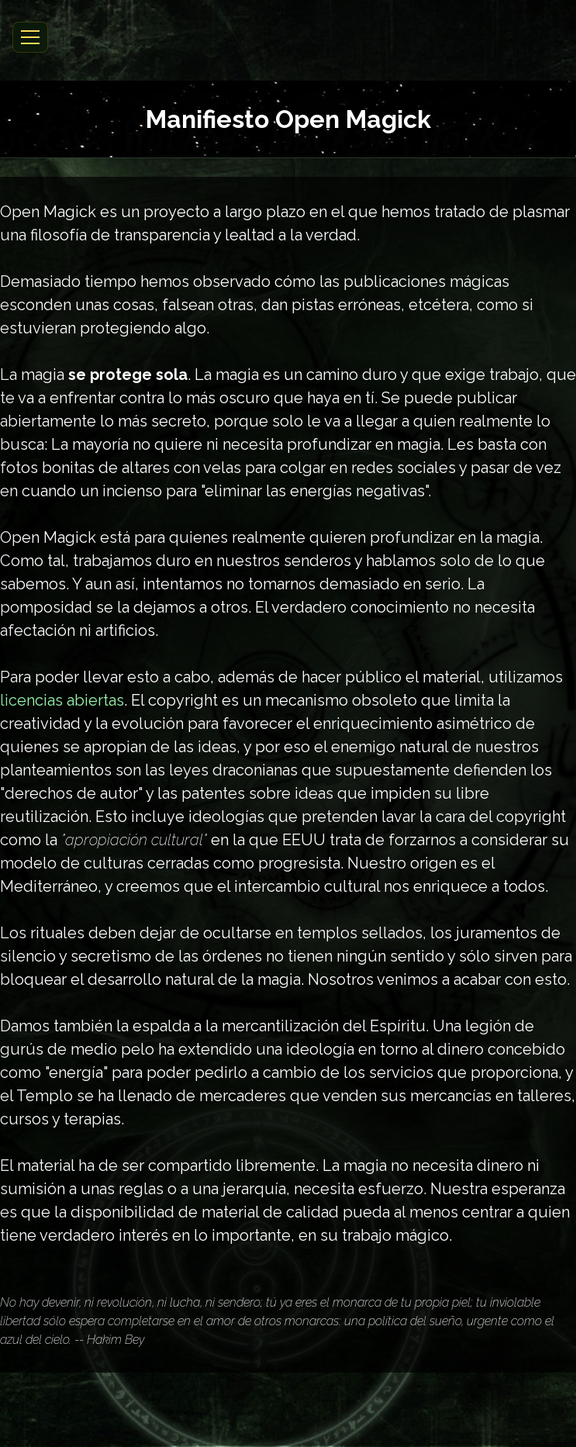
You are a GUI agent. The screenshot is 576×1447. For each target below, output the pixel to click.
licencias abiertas (62, 700)
